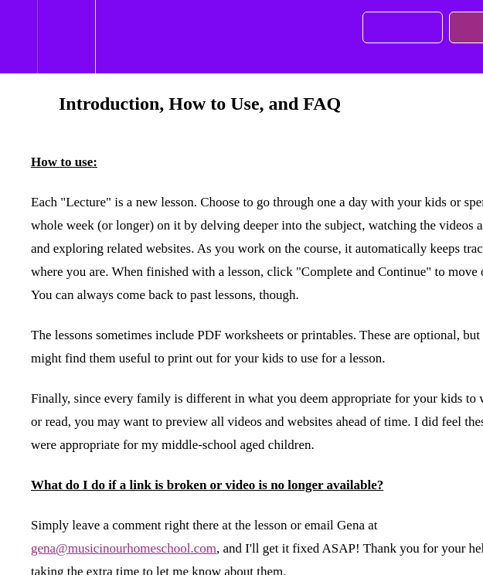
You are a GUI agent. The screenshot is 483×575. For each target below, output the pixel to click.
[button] (18, 36)
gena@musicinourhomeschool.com (123, 548)
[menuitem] (66, 36)
